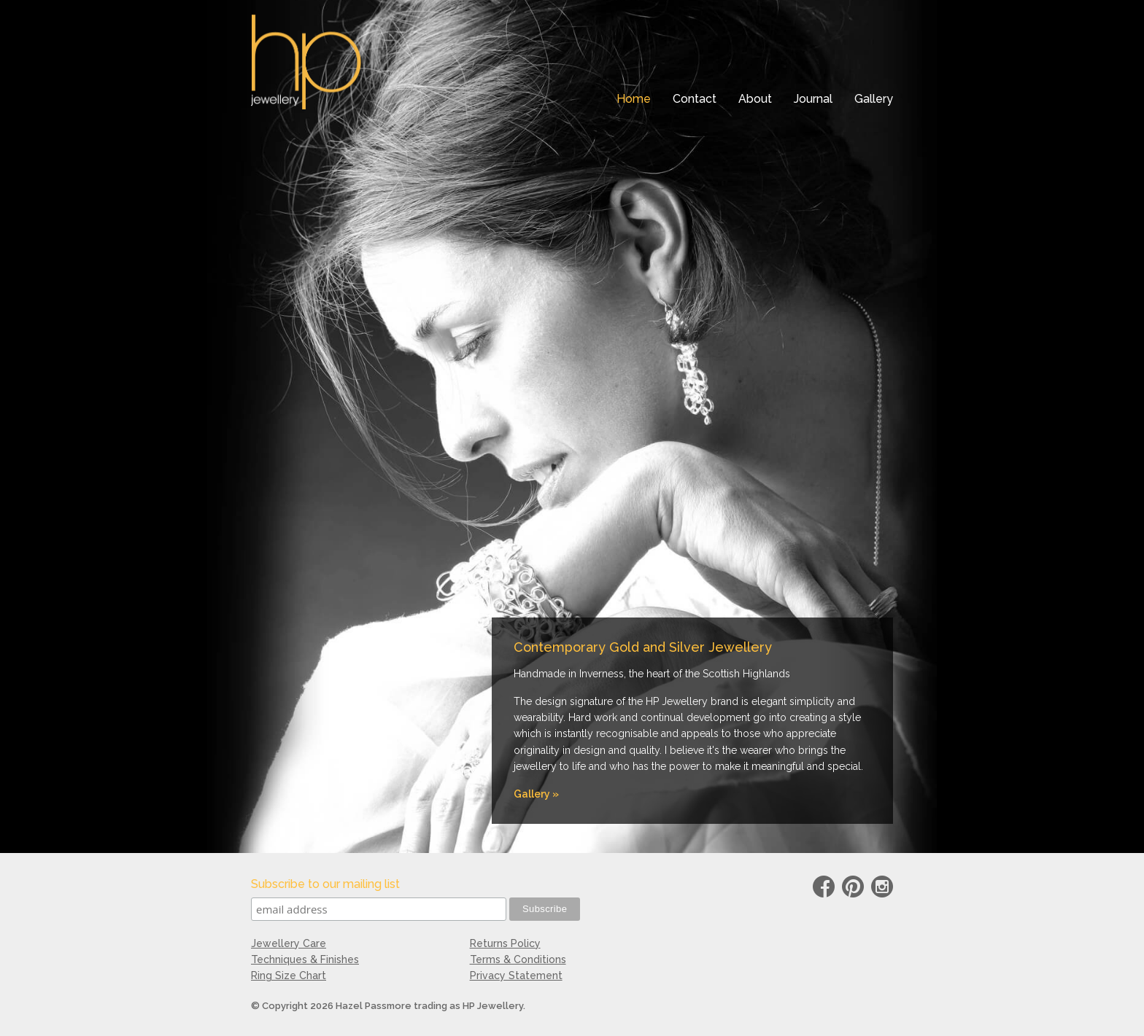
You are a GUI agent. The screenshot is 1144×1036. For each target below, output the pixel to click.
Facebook (824, 889)
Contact (694, 99)
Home (634, 99)
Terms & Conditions (518, 959)
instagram (882, 889)
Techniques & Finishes (305, 959)
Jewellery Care (288, 943)
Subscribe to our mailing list (325, 884)
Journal (813, 99)
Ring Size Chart (288, 975)
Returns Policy (505, 943)
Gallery (873, 99)
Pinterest (853, 889)
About (755, 99)
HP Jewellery (306, 62)
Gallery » (536, 794)
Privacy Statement (516, 975)
